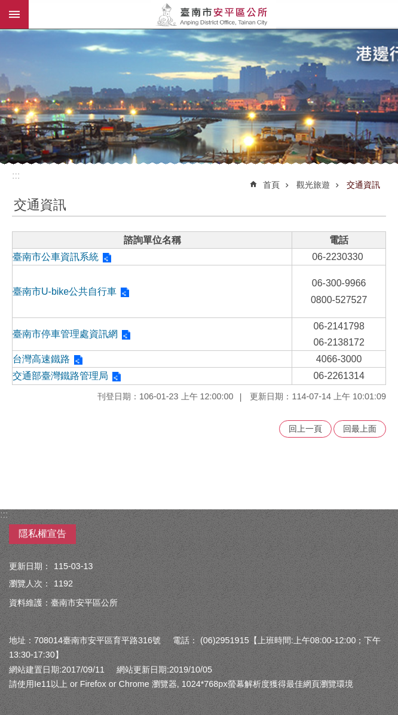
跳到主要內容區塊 (6, 6)
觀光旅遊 (313, 185)
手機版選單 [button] (14, 14)
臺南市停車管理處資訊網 (65, 334)
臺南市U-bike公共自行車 (65, 291)
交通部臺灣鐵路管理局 (60, 376)
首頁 (271, 185)
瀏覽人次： (30, 583)
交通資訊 (363, 185)
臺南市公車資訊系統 (56, 257)
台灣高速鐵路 (41, 359)
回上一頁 (305, 428)
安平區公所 (213, 14)
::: (16, 175)
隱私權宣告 (42, 533)
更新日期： (30, 566)
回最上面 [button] (359, 428)
